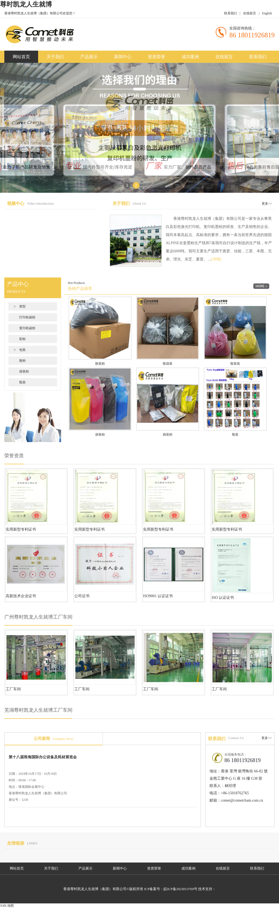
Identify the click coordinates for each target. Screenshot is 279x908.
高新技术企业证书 (21, 596)
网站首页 (21, 56)
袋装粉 (24, 371)
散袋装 (167, 363)
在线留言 (249, 13)
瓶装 (22, 382)
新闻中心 (122, 56)
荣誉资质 (14, 455)
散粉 (22, 360)
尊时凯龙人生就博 (26, 4)
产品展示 (89, 56)
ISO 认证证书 (223, 598)
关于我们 (55, 56)
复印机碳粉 (27, 328)
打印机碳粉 (27, 317)
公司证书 (81, 596)
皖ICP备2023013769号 (180, 889)
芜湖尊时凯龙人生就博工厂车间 (38, 710)
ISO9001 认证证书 (158, 596)
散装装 (235, 363)
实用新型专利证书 (21, 529)
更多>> (267, 203)
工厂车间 (13, 689)
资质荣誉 (156, 56)
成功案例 (190, 56)
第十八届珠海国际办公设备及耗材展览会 (43, 757)
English (267, 13)
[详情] (216, 259)
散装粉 (100, 363)
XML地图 (7, 905)
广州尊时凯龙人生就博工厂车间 (38, 617)
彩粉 (22, 339)
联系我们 (230, 13)
